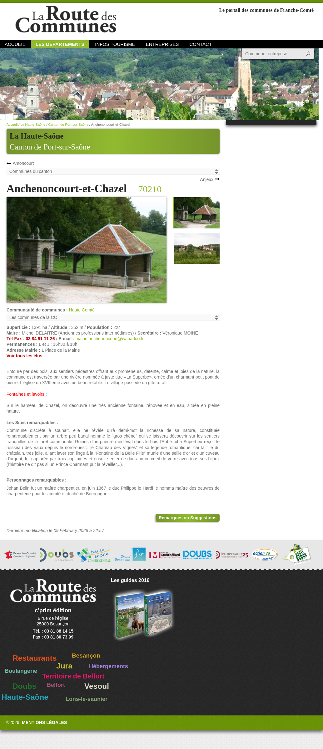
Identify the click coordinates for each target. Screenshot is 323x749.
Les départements (60, 44)
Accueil (15, 44)
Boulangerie (21, 671)
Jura (64, 666)
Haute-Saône (25, 697)
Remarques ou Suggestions (187, 517)
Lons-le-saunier (86, 699)
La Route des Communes (65, 20)
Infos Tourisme (115, 44)
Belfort (56, 685)
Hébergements (108, 666)
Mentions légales (44, 722)
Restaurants (34, 658)
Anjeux (206, 179)
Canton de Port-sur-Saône (50, 147)
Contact (201, 44)
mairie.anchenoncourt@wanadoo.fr (110, 338)
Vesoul (96, 686)
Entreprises (162, 44)
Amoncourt (23, 163)
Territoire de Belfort (73, 676)
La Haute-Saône (32, 124)
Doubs (24, 686)
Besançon (86, 655)
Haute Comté (82, 309)
